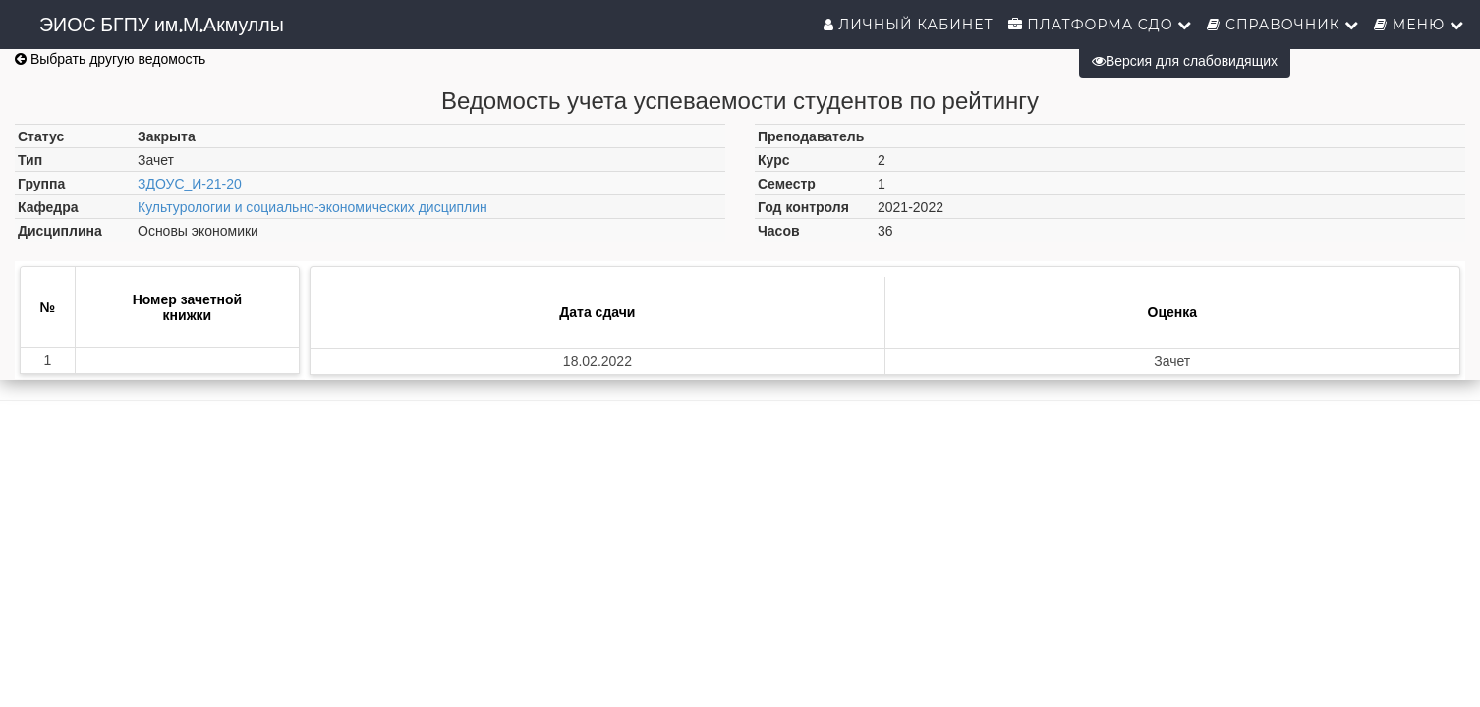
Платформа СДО (1100, 24)
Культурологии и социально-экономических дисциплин (312, 207)
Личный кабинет (909, 24)
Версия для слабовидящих (1185, 61)
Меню (1419, 24)
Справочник (1283, 24)
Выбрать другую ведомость (110, 59)
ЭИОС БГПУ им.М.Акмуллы (161, 24)
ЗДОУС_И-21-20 (190, 183)
